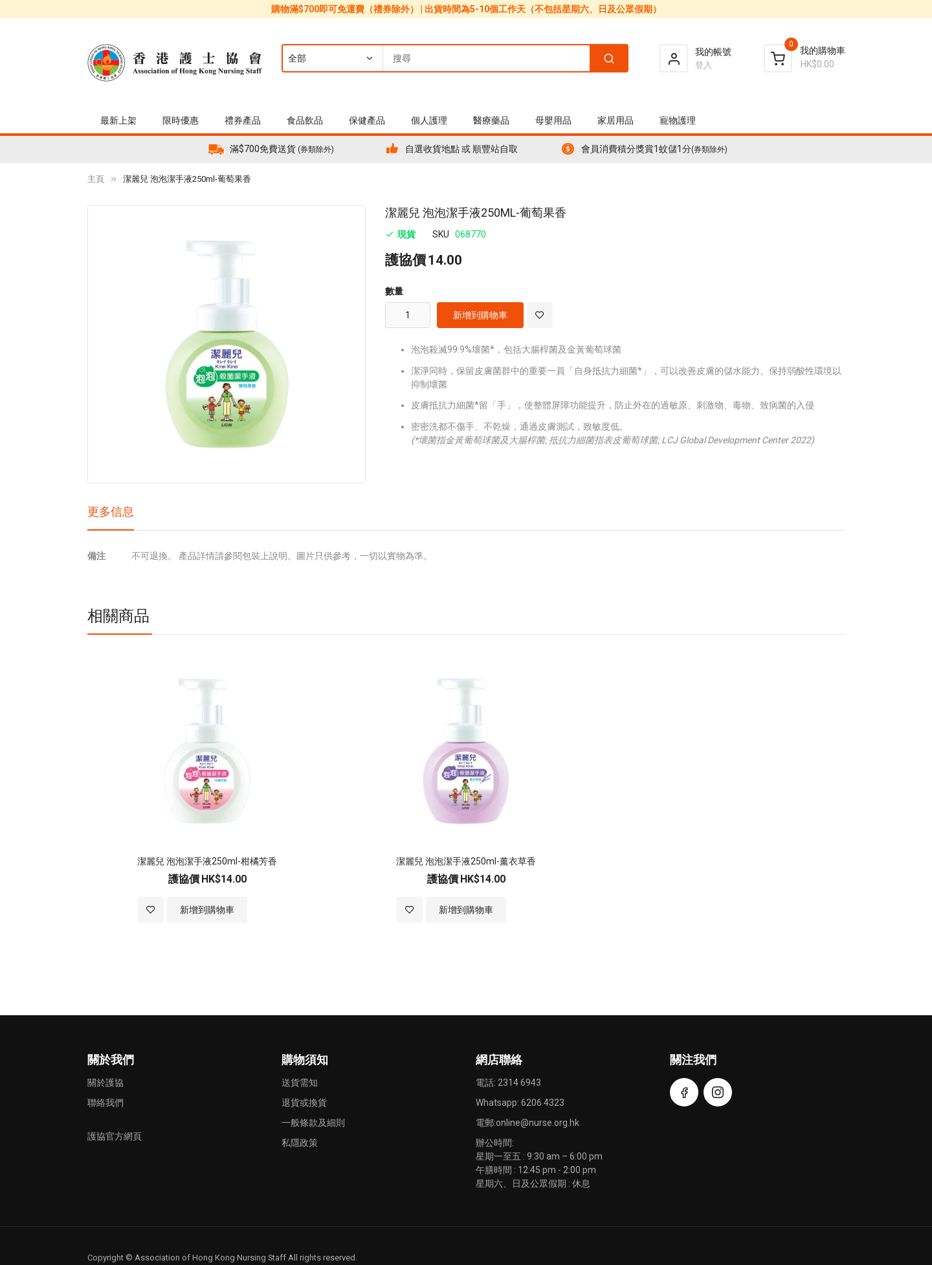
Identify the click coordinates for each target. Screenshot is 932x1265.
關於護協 (105, 1082)
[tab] (110, 516)
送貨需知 (300, 1082)
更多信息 (110, 511)
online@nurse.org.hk (537, 1122)
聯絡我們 (105, 1102)
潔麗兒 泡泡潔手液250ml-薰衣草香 (466, 861)
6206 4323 (542, 1102)
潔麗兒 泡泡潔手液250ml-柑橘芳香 (207, 861)
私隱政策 (300, 1143)
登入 (703, 65)
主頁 (95, 179)
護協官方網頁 (114, 1136)
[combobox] (454, 58)
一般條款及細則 (313, 1122)
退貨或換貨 (304, 1102)
